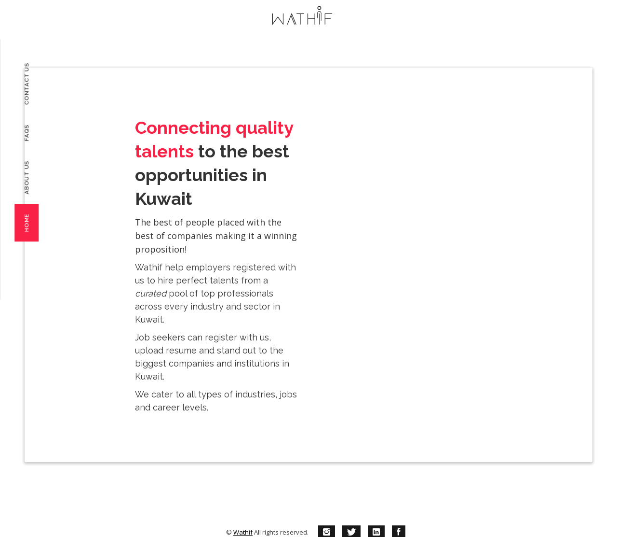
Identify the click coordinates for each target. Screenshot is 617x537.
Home (26, 222)
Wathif (243, 532)
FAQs (26, 132)
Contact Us (26, 84)
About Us (26, 177)
